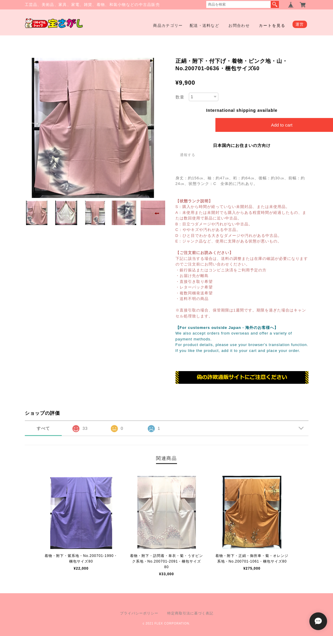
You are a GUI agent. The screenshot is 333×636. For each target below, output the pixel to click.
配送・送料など (204, 25)
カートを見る (272, 25)
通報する (187, 155)
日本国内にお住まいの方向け (242, 145)
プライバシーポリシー (139, 613)
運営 (299, 24)
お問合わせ (239, 25)
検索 (275, 4)
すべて (43, 428)
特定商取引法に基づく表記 (190, 613)
